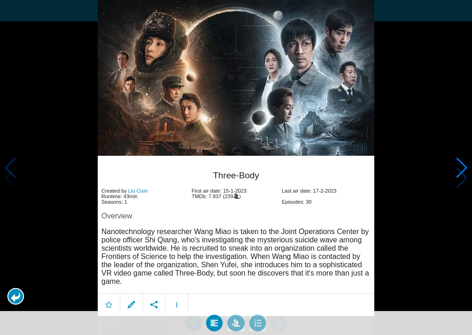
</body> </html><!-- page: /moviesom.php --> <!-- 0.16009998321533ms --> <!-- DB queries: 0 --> (236, 167)
